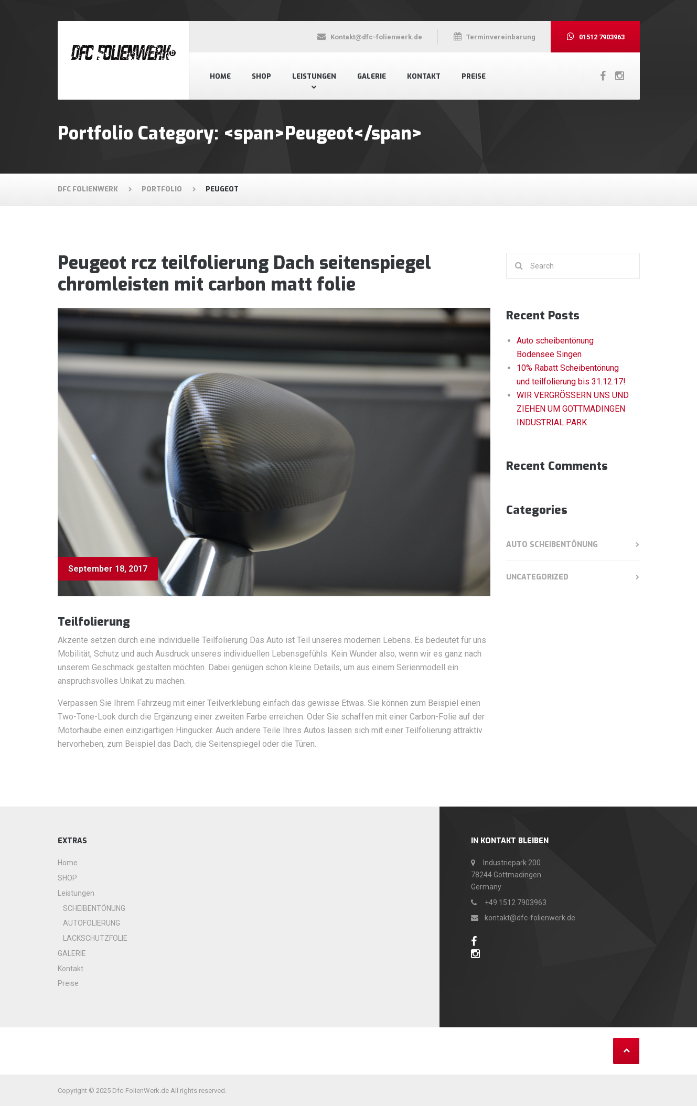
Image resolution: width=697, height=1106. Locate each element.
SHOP (261, 76)
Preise (474, 76)
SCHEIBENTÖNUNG (94, 908)
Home (220, 76)
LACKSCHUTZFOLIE (95, 938)
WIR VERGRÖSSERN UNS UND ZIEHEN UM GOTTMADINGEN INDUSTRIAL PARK (573, 408)
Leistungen (314, 76)
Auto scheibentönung (552, 545)
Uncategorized (537, 577)
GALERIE (371, 76)
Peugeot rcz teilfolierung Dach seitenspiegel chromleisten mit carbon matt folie (244, 273)
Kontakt (424, 76)
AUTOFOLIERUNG (91, 923)
